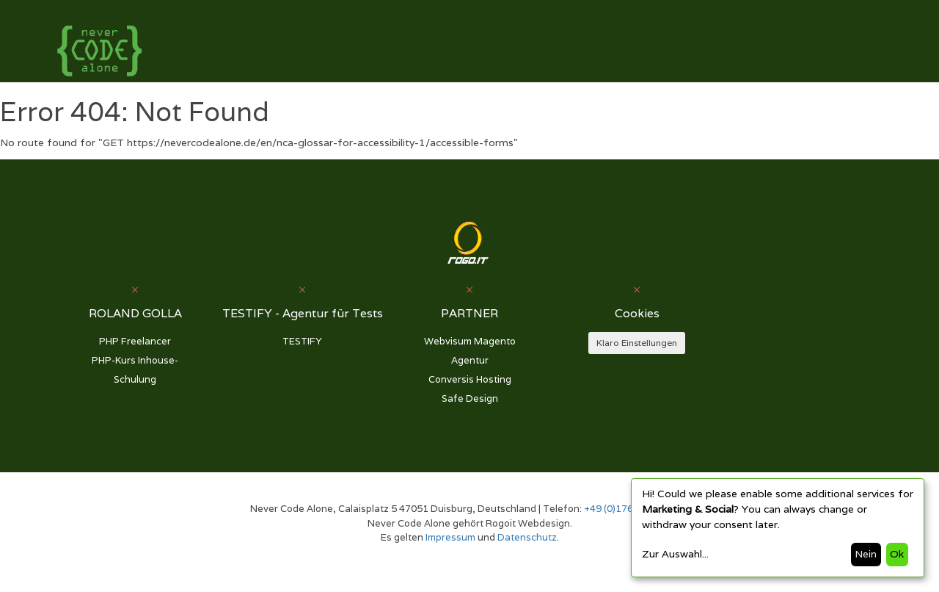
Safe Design (470, 398)
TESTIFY (302, 341)
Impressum (450, 537)
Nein (866, 553)
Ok (897, 553)
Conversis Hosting (469, 379)
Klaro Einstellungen (636, 342)
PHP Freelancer (135, 341)
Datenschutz (527, 537)
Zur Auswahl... (675, 553)
